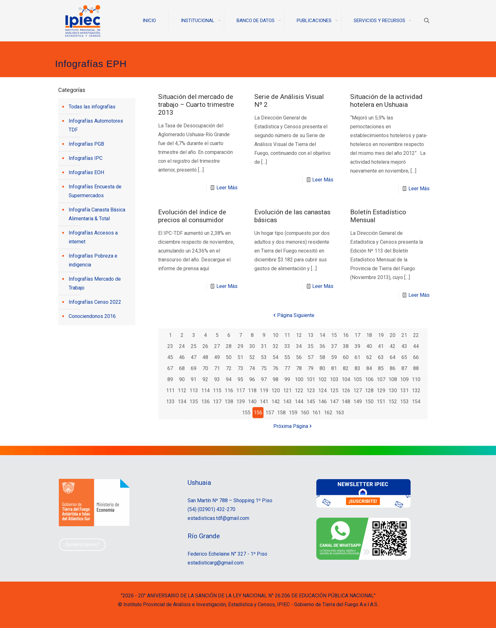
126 (346, 390)
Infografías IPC (85, 158)
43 (404, 346)
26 (205, 346)
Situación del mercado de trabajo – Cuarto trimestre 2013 (196, 104)
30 (252, 346)
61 (357, 357)
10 (275, 335)
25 (193, 346)
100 (299, 379)
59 (334, 357)
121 (287, 390)
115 (217, 390)
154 (416, 402)
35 (310, 346)
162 (328, 413)
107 (381, 379)
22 (416, 335)
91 (193, 379)
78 (299, 368)
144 (299, 402)
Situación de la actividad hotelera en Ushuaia (386, 100)
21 (404, 335)
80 (322, 368)
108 (392, 379)
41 (381, 346)
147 (334, 402)
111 (170, 390)
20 (392, 335)
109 (404, 379)
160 (305, 413)
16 (346, 335)
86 (392, 368)
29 (240, 346)
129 (381, 390)
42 (392, 346)
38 (346, 346)
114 (205, 390)
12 (299, 335)
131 (404, 390)
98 (275, 379)
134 (182, 402)
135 (193, 402)
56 (299, 357)
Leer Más (227, 188)
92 (205, 379)
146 (322, 402)
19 (381, 335)
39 (357, 346)
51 (240, 357)
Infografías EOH (86, 172)
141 (264, 402)
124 (322, 390)
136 (205, 402)
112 (182, 390)
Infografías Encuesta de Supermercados (95, 191)
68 (182, 368)
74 (252, 368)
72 (229, 368)
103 (334, 379)
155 (246, 413)
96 (252, 379)
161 (316, 413)
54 (275, 357)
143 (287, 402)
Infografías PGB (86, 144)
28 (229, 346)
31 (264, 346)
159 (293, 413)
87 (404, 368)
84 (369, 368)
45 (170, 357)
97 (264, 379)
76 (275, 368)
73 (240, 368)
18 (369, 335)
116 (229, 390)
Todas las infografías (92, 107)
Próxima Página (293, 426)
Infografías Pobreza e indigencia (93, 260)
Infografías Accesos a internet (93, 237)
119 (264, 390)
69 (193, 368)
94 (229, 379)
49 (217, 357)
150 (369, 402)
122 (299, 390)
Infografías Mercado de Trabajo (95, 283)
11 (287, 335)
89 (170, 379)
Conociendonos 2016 (92, 316)
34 (299, 346)
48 (205, 357)
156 (258, 413)
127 (357, 390)
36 (322, 346)
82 (346, 368)
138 (229, 402)
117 (240, 390)
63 (381, 357)
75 (264, 368)
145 (311, 402)
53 (264, 357)
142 (275, 402)
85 (381, 368)
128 (369, 390)
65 (404, 357)
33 (287, 346)
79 (310, 368)
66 (416, 357)
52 (252, 357)
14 (322, 335)
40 (369, 346)
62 (369, 357)
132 (416, 390)
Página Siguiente (293, 315)
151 (381, 402)
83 (357, 368)
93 (217, 379)
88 (416, 368)
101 (311, 379)
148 (346, 402)
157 (269, 413)
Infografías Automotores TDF (96, 125)
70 (205, 368)
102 (322, 379)
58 (322, 357)
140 (252, 402)
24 (182, 346)
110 (416, 379)
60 (346, 357)
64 (392, 357)
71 (217, 368)
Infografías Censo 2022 (95, 302)
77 (287, 368)
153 (404, 402)
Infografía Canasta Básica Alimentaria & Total (97, 214)
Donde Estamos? (82, 544)
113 (193, 390)
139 (240, 402)
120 (275, 390)
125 (334, 390)
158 (281, 413)
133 (170, 402)
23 (170, 346)
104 (346, 379)
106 (369, 379)
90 (182, 379)
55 (287, 357)
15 (334, 335)
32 (275, 346)
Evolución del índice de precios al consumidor (192, 216)
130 (392, 390)
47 (193, 357)
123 (311, 390)
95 (240, 379)
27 (217, 346)
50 (229, 357)
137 (217, 402)
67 (170, 368)
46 (182, 357)
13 (310, 335)
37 (334, 346)
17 (357, 335)
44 (416, 346)
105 (357, 379)
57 (310, 357)
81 (334, 368)
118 (252, 390)
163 (340, 413)
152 (392, 402)
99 (287, 379)
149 (357, 402)
